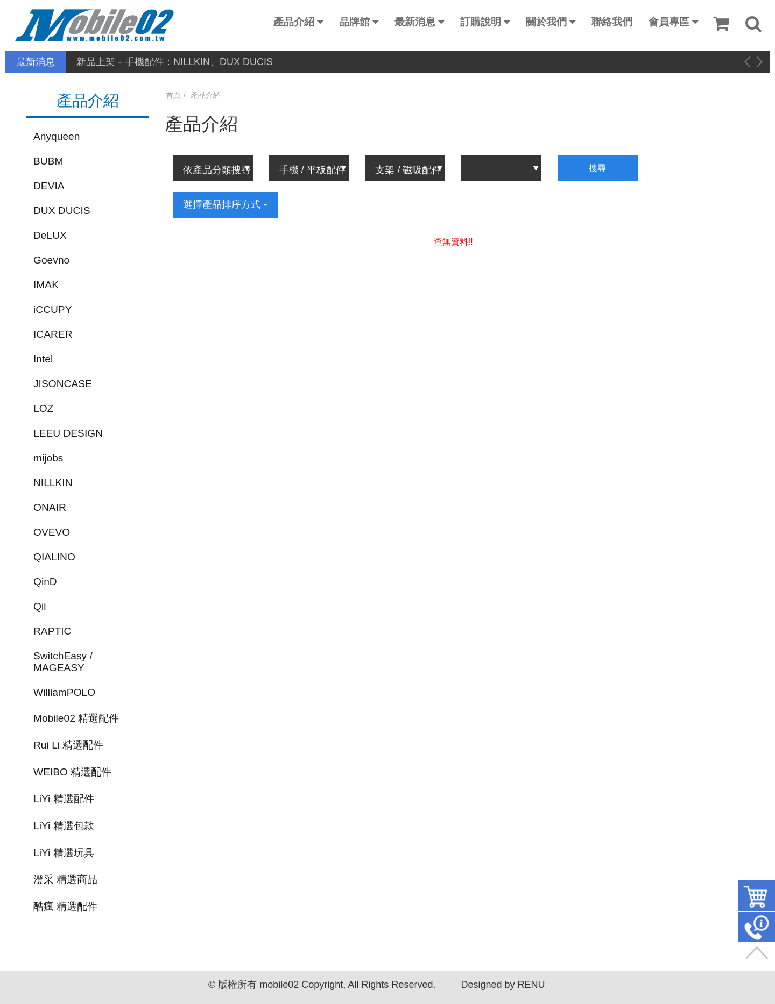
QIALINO (54, 556)
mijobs (48, 458)
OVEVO (51, 532)
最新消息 (414, 21)
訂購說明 (480, 21)
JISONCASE (62, 383)
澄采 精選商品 (65, 879)
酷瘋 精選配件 (65, 906)
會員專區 (669, 21)
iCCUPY (52, 309)
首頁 (173, 95)
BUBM (48, 161)
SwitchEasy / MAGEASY (63, 661)
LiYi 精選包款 (63, 825)
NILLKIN (53, 482)
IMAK (46, 284)
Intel (43, 359)
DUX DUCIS (61, 210)
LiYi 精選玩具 (63, 852)
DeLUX (50, 235)
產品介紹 (293, 21)
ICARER (53, 334)
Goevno (51, 260)
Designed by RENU (503, 984)
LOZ (43, 408)
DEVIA (49, 185)
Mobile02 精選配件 (76, 718)
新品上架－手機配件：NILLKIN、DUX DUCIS (174, 61)
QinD (45, 581)
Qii (39, 606)
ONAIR (49, 507)
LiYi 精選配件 (63, 798)
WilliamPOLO (64, 692)
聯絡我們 (611, 21)
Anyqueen (56, 136)
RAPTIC (52, 631)
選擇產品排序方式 (225, 204)
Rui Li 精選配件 (68, 745)
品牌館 (354, 21)
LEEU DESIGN (68, 433)
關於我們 (546, 21)
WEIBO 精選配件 (72, 772)
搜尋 (597, 168)
